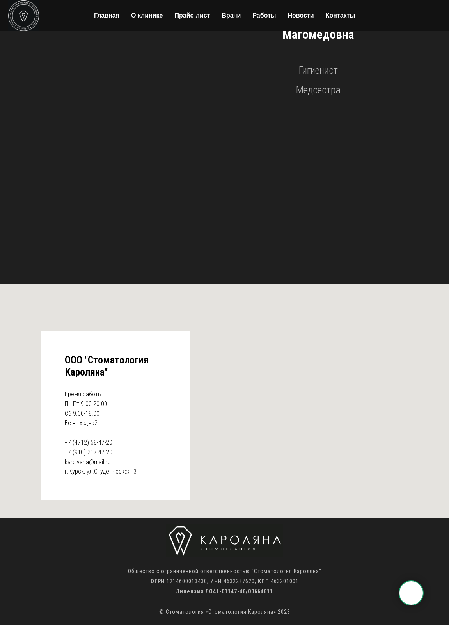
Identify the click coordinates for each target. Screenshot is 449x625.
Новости (301, 15)
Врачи (231, 15)
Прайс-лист (192, 15)
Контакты (340, 15)
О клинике (147, 15)
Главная (106, 15)
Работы (264, 15)
